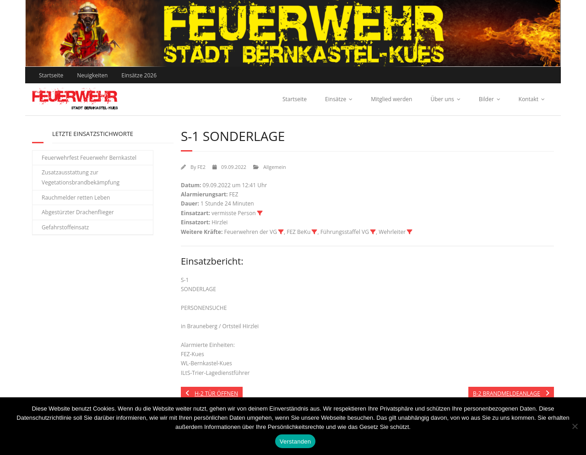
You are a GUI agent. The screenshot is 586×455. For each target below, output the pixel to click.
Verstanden (295, 441)
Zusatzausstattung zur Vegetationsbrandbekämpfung (80, 177)
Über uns (442, 99)
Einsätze (335, 99)
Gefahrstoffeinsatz (65, 227)
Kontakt (528, 99)
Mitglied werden (391, 99)
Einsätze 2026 (139, 75)
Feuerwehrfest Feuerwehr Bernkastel (89, 158)
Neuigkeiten (92, 75)
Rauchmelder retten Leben (76, 197)
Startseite (51, 75)
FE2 (201, 166)
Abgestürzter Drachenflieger (78, 212)
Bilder (486, 99)
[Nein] (574, 426)
